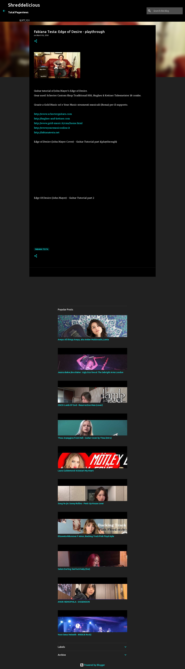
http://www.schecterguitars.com (53, 114)
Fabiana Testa (41, 249)
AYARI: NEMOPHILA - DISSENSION (74, 602)
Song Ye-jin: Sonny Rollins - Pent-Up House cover (81, 503)
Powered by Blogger (92, 665)
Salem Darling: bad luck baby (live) (74, 569)
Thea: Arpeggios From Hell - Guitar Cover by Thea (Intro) (85, 438)
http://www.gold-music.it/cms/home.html (58, 123)
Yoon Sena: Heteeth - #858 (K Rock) (74, 634)
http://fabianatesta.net (46, 132)
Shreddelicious (24, 5)
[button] (35, 41)
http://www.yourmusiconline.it (52, 127)
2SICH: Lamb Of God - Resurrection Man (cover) (80, 405)
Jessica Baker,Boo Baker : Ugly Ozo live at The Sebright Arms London (90, 372)
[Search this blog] (167, 10)
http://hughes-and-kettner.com (52, 118)
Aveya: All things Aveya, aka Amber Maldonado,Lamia (83, 339)
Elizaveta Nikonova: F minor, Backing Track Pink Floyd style (86, 536)
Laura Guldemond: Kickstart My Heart (76, 471)
